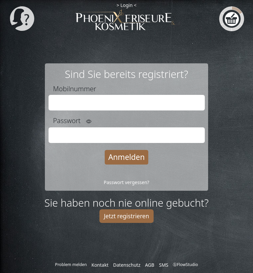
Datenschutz (126, 265)
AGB (149, 265)
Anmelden (126, 157)
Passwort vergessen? (126, 182)
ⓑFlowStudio (185, 264)
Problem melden (71, 264)
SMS (163, 265)
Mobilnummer (74, 89)
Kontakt (99, 265)
